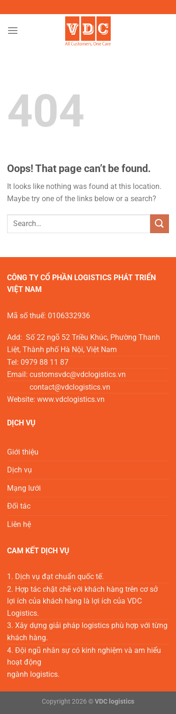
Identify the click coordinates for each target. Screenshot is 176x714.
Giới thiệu (22, 451)
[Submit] (159, 223)
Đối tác (19, 506)
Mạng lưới (24, 488)
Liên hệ (19, 524)
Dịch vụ (19, 469)
